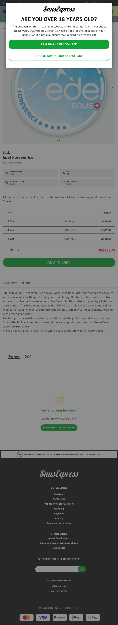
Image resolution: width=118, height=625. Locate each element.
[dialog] (59, 312)
